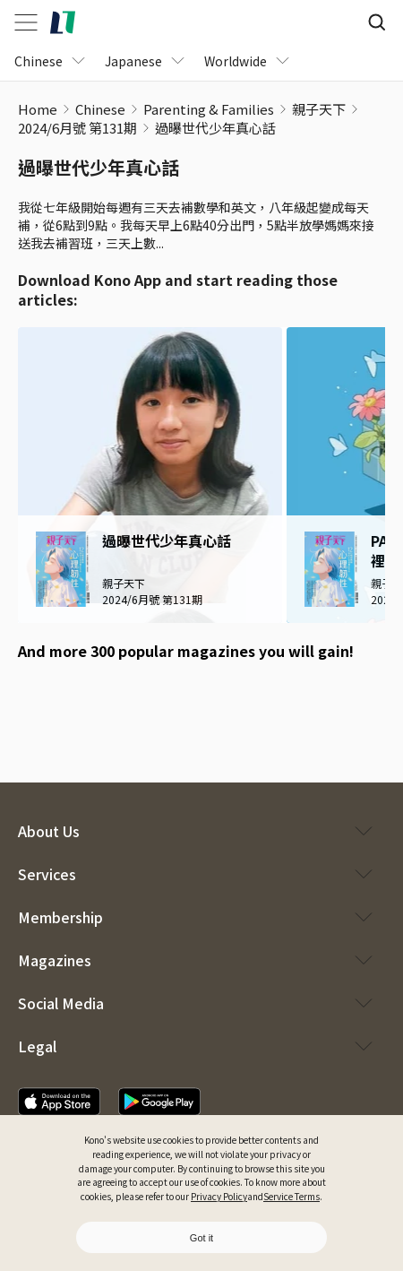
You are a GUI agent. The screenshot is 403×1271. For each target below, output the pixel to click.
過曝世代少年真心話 (215, 127)
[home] (62, 22)
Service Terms (291, 1196)
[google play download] (84, 701)
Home (37, 108)
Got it (201, 1237)
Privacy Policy (219, 1196)
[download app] (59, 1101)
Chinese (100, 108)
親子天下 (319, 108)
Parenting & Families (208, 108)
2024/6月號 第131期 (77, 127)
